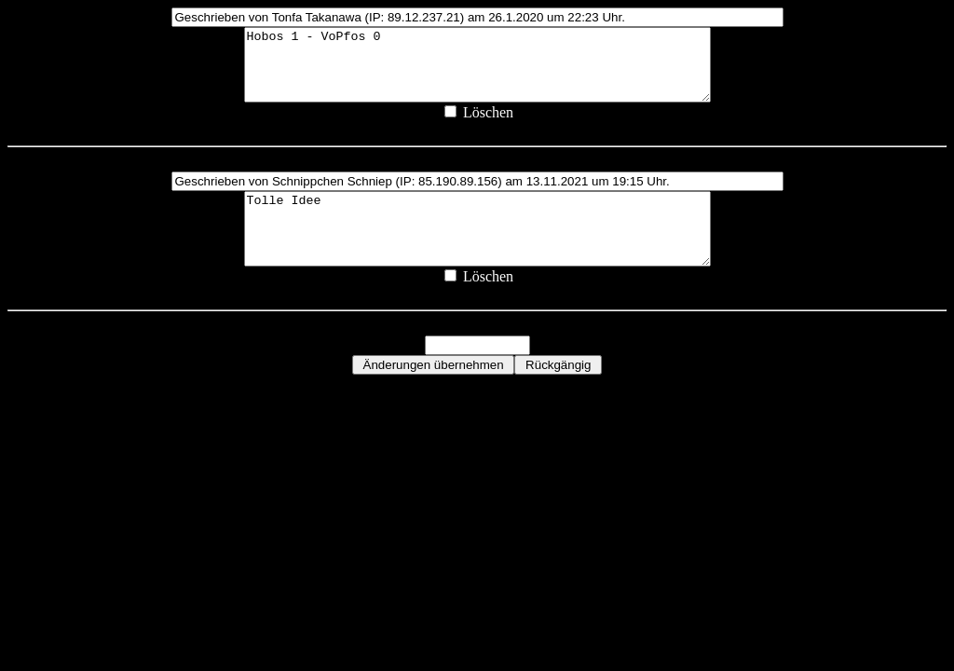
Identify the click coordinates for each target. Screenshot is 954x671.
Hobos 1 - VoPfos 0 (477, 71)
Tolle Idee (477, 249)
